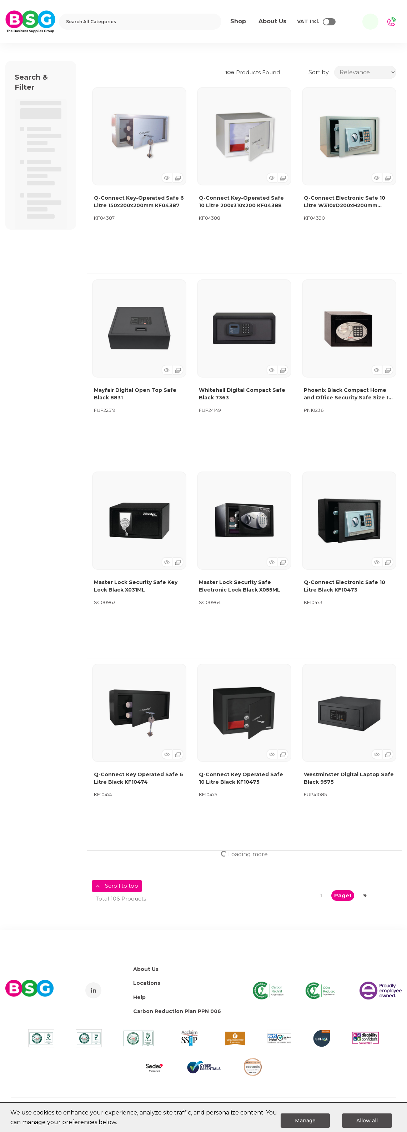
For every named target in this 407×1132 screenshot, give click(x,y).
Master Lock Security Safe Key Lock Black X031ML (135, 586)
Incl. (308, 21)
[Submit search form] (211, 21)
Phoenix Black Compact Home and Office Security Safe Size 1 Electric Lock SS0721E (346, 394)
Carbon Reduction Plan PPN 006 (177, 1011)
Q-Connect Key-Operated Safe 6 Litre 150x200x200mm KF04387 (139, 202)
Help (139, 997)
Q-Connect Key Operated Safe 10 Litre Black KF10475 (241, 778)
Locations (146, 983)
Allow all (367, 1120)
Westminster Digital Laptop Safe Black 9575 (349, 778)
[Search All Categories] (140, 22)
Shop (238, 21)
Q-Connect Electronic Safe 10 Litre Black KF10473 (344, 586)
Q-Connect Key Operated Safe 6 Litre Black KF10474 (138, 778)
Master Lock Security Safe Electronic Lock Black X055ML (239, 586)
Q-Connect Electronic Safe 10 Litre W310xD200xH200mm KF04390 (344, 202)
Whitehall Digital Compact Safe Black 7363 (242, 394)
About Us (146, 969)
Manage (305, 1120)
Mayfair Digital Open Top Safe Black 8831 (135, 394)
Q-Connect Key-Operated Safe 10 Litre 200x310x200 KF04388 (241, 202)
